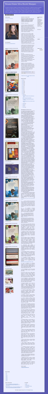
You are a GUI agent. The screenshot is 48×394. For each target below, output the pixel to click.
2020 (23, 81)
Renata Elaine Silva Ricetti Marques (20, 4)
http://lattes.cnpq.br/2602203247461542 (10, 43)
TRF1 (7, 376)
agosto (24, 104)
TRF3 (7, 378)
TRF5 (7, 380)
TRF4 (7, 379)
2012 (23, 91)
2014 (23, 88)
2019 (23, 82)
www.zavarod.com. (25, 216)
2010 (23, 93)
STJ (6, 374)
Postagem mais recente (24, 75)
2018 (23, 83)
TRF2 (7, 377)
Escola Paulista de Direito (28, 386)
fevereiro (24, 107)
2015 (23, 87)
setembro (24, 103)
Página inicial (28, 76)
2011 (22, 92)
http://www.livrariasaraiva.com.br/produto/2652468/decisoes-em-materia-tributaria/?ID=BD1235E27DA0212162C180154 (14, 387)
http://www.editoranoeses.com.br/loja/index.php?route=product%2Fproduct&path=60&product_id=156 (13, 384)
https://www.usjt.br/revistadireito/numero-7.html (27, 261)
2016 (23, 86)
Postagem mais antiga (32, 75)
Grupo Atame (27, 387)
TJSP (6, 375)
